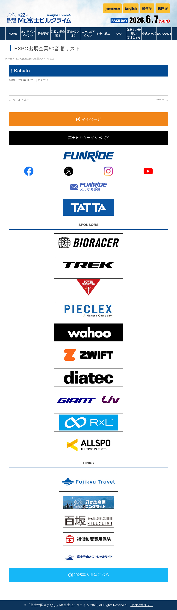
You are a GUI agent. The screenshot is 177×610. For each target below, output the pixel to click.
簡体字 (147, 8)
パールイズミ (19, 100)
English (131, 8)
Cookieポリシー (141, 605)
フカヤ (162, 100)
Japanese (112, 8)
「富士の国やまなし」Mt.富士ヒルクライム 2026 (62, 605)
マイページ (88, 119)
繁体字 (162, 8)
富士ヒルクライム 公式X (88, 137)
